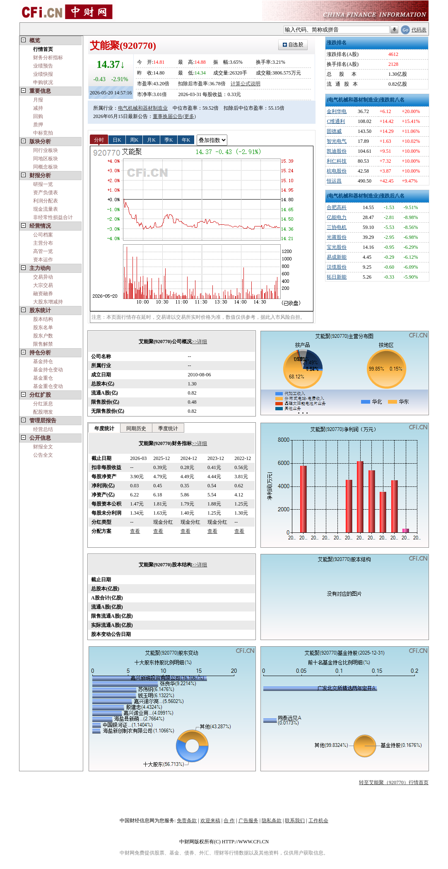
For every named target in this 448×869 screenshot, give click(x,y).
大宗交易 (43, 285)
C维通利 (336, 121)
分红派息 (43, 404)
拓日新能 (337, 277)
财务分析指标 (48, 57)
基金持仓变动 (48, 370)
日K (117, 139)
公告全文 (43, 455)
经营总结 (43, 429)
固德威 (334, 131)
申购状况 (43, 82)
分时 (99, 139)
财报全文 (43, 447)
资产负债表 (45, 192)
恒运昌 (334, 181)
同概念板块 (45, 167)
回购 (38, 116)
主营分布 (43, 243)
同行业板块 (45, 150)
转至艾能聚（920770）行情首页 (394, 782)
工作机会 (318, 820)
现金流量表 (45, 209)
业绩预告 (43, 66)
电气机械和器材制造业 (143, 108)
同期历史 (136, 428)
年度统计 (104, 428)
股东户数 (43, 336)
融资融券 (43, 293)
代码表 (419, 30)
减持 (38, 108)
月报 (38, 100)
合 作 (229, 820)
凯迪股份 (337, 151)
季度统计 (168, 428)
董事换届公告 (168, 116)
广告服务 (248, 820)
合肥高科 (337, 207)
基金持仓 (43, 361)
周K (134, 139)
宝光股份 (337, 247)
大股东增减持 (48, 302)
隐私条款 (272, 820)
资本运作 (43, 259)
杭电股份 (337, 171)
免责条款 (187, 820)
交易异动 (43, 277)
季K (168, 139)
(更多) (189, 116)
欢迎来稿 (210, 820)
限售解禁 (43, 344)
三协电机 (337, 227)
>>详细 (199, 341)
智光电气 (337, 141)
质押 (38, 125)
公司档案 (43, 235)
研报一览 (43, 184)
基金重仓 (43, 378)
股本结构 (43, 319)
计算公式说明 (245, 84)
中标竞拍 (43, 133)
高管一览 (43, 251)
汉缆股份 (337, 267)
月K (151, 139)
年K (186, 139)
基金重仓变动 (48, 386)
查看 (135, 531)
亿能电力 (337, 217)
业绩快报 (43, 74)
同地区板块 (45, 158)
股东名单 (43, 327)
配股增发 (43, 412)
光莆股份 (337, 237)
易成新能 (337, 257)
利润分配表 (45, 201)
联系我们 (295, 820)
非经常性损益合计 (53, 217)
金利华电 (337, 111)
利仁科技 (337, 161)
